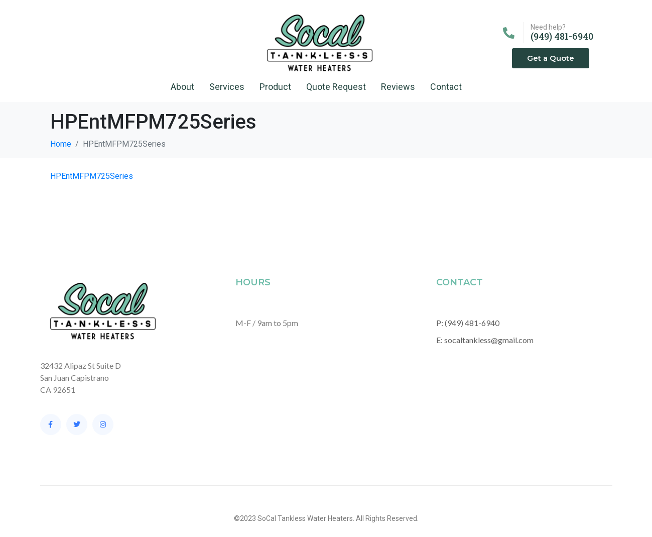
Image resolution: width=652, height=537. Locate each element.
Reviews (398, 86)
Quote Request (336, 86)
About (182, 86)
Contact (446, 86)
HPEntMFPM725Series (91, 176)
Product (275, 86)
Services (226, 86)
